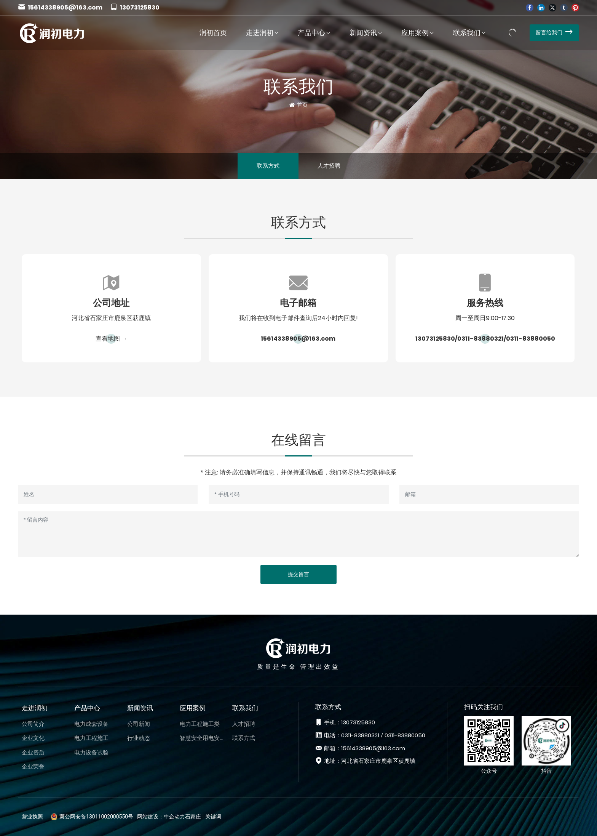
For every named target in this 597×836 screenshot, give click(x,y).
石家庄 (193, 817)
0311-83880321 (480, 338)
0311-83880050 (530, 338)
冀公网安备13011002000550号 (96, 817)
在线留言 (298, 440)
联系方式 (268, 165)
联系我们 (298, 86)
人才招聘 (329, 165)
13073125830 (135, 7)
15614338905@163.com (60, 7)
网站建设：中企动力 (161, 817)
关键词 (213, 817)
